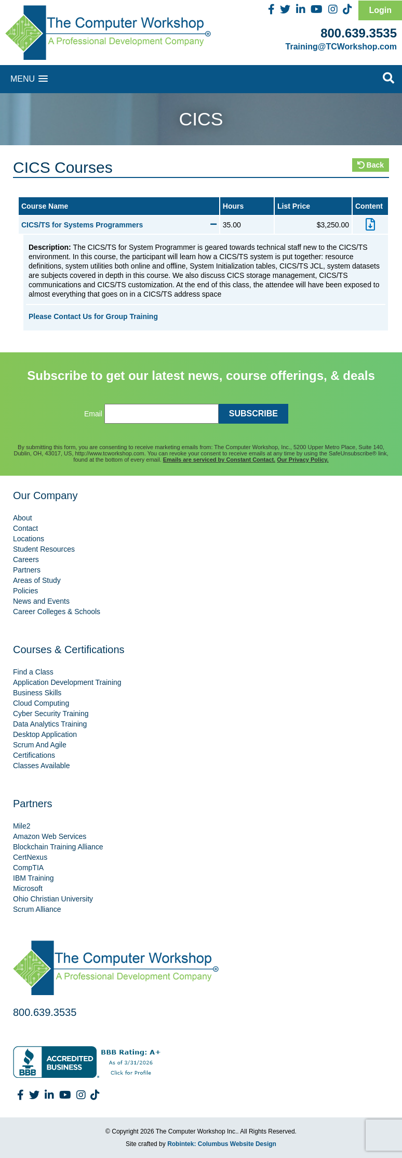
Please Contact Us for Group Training (93, 316)
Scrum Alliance (37, 909)
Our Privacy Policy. (302, 459)
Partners (27, 570)
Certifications (34, 755)
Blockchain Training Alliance (58, 847)
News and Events (41, 601)
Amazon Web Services (49, 836)
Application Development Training (67, 682)
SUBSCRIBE (253, 413)
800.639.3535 (358, 33)
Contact (25, 528)
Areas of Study (37, 580)
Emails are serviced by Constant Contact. (219, 459)
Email (93, 414)
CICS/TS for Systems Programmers (119, 225)
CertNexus (30, 857)
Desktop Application (45, 734)
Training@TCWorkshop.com (341, 46)
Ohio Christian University (53, 899)
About (22, 518)
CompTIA (28, 867)
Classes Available (41, 765)
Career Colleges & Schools (56, 611)
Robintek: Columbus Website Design (221, 1144)
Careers (26, 559)
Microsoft (28, 888)
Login (380, 10)
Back (370, 165)
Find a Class (33, 672)
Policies (25, 591)
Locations (28, 539)
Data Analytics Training (50, 724)
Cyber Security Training (51, 713)
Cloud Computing (41, 703)
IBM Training (33, 878)
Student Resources (44, 549)
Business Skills (37, 693)
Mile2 (21, 826)
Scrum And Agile (39, 745)
